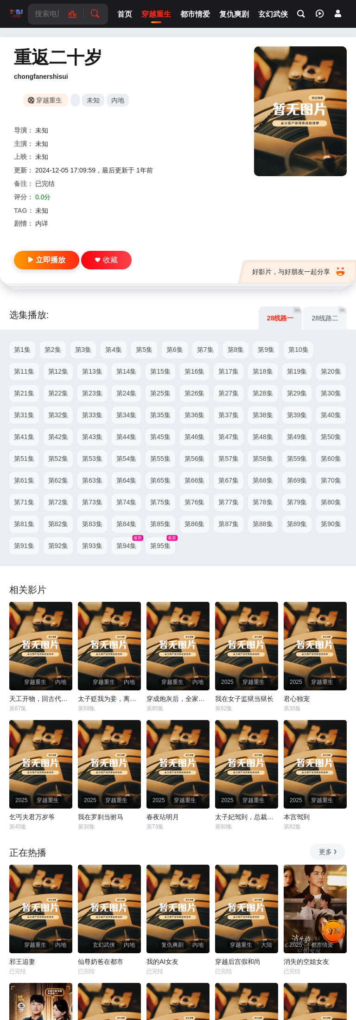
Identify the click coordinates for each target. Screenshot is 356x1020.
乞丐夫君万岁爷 (32, 817)
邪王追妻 (22, 961)
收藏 (106, 260)
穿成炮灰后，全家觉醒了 (178, 698)
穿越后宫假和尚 (238, 961)
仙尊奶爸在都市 (100, 961)
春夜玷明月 (162, 817)
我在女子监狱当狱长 (244, 698)
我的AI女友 (162, 961)
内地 (117, 100)
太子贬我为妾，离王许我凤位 (109, 698)
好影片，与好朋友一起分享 (298, 272)
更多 (328, 851)
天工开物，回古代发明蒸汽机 (40, 698)
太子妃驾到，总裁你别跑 (246, 817)
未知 (93, 100)
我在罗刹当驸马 (100, 817)
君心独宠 (297, 698)
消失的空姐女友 (306, 961)
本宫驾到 (297, 817)
